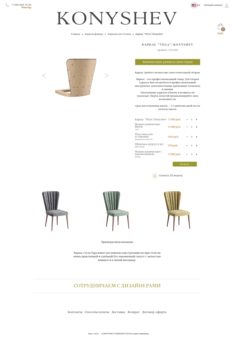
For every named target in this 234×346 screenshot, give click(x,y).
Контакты (75, 312)
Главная (75, 34)
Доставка (118, 312)
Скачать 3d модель (168, 176)
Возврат (134, 312)
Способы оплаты (97, 312)
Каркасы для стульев (119, 34)
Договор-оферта (154, 312)
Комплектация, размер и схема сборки (168, 62)
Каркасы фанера (94, 34)
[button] (45, 75)
